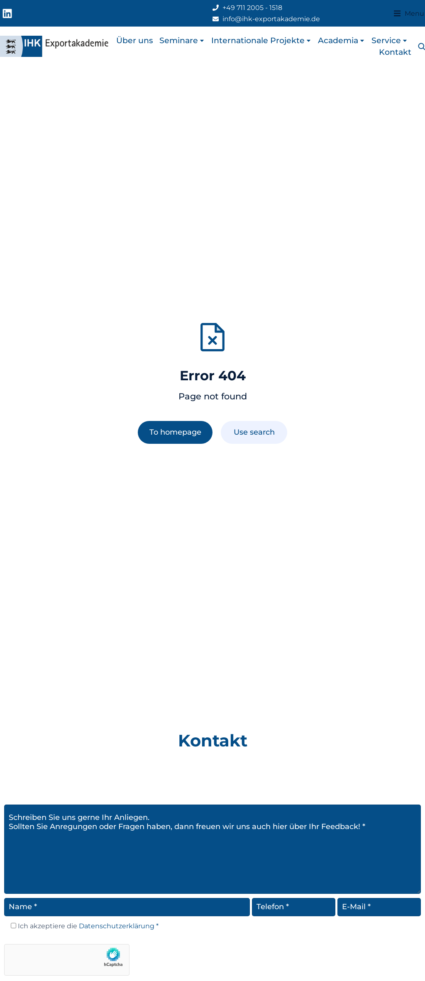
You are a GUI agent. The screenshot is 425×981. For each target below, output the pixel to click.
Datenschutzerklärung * (118, 926)
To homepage (175, 432)
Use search (254, 432)
